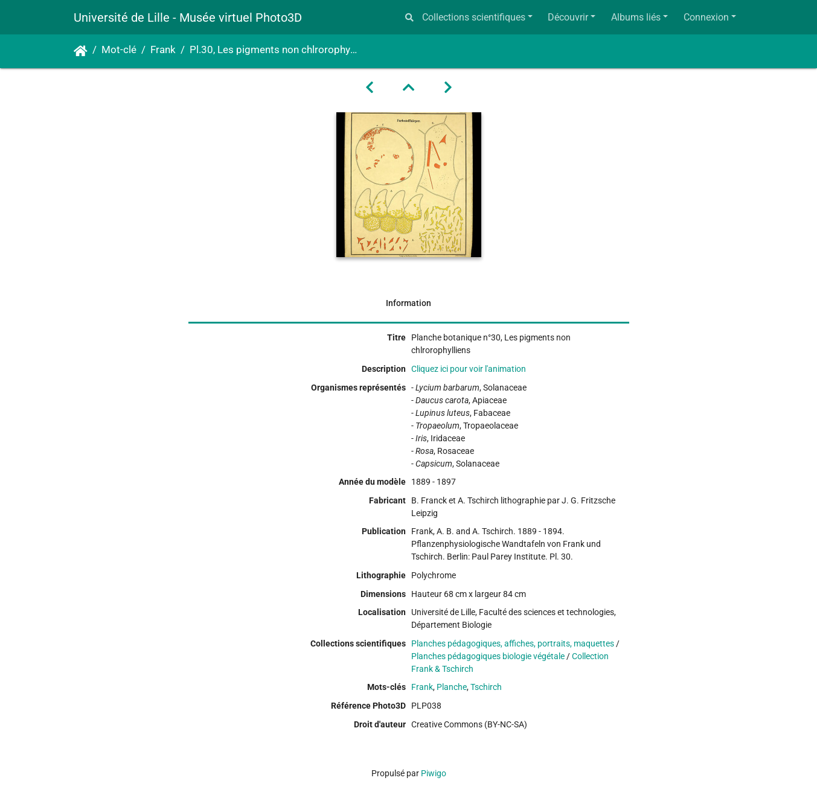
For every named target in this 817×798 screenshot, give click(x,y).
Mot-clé (118, 50)
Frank (163, 50)
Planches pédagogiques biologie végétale (488, 656)
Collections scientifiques (473, 17)
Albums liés (636, 17)
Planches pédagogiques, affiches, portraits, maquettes (512, 643)
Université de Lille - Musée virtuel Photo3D (188, 17)
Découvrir (568, 17)
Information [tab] (408, 303)
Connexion (706, 17)
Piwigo (433, 773)
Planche (452, 687)
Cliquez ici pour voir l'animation (468, 369)
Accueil (81, 51)
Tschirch (486, 687)
